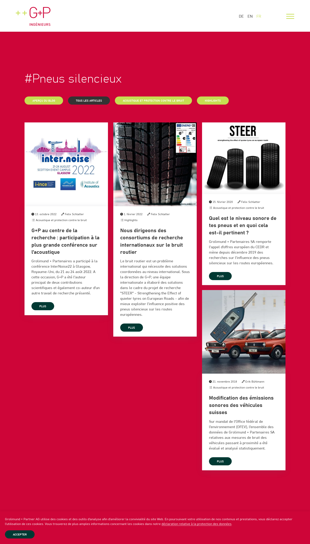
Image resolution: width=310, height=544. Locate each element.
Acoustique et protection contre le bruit (153, 100)
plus (42, 306)
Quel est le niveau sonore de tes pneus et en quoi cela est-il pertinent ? (242, 225)
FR (258, 16)
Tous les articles (89, 100)
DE (241, 16)
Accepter (20, 534)
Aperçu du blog (43, 100)
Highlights (213, 100)
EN (250, 16)
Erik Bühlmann (254, 381)
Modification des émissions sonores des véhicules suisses (241, 405)
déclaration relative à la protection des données (197, 524)
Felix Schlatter (74, 214)
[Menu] (290, 16)
